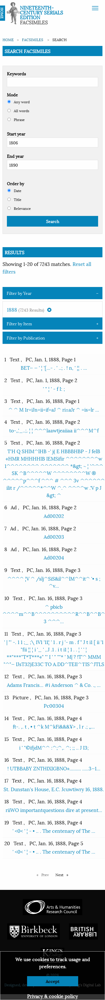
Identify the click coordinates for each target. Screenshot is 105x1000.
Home (8, 39)
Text (15, 359)
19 (6, 822)
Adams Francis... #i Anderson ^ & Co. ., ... (54, 684)
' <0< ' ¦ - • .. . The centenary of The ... (54, 830)
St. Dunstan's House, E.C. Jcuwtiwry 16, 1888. (54, 789)
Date (14, 190)
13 (6, 697)
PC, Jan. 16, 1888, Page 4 (55, 718)
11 (6, 633)
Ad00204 (54, 557)
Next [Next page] (63, 874)
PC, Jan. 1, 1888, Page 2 (51, 380)
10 (6, 598)
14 (6, 718)
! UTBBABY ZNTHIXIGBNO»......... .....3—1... (53, 768)
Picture (21, 697)
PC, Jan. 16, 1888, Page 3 (53, 569)
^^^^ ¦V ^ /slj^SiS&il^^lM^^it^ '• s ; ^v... (53, 581)
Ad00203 (54, 536)
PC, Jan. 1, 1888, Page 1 (51, 359)
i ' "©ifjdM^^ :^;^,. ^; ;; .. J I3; (54, 747)
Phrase (16, 119)
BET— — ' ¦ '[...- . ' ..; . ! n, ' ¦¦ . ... (54, 367)
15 (6, 738)
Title (14, 199)
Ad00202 (54, 515)
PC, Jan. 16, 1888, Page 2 (53, 421)
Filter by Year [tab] (19, 293)
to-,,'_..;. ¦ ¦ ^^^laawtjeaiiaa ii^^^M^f (54, 430)
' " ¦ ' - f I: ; (54, 388)
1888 (29, 309)
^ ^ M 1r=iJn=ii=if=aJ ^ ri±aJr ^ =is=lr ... (53, 409)
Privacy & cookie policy (52, 995)
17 (6, 780)
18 (6, 801)
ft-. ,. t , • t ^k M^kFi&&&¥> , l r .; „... (54, 726)
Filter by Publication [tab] (26, 337)
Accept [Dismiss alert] (52, 981)
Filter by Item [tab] (19, 323)
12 (6, 676)
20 (7, 843)
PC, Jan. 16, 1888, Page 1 (53, 400)
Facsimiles (32, 39)
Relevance (19, 208)
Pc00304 (54, 705)
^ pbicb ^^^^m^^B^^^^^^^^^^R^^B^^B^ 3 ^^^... (54, 614)
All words (18, 110)
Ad (14, 507)
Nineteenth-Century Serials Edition (41, 12)
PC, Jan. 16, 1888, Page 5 (56, 843)
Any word (18, 101)
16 (6, 759)
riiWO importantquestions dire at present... (54, 809)
